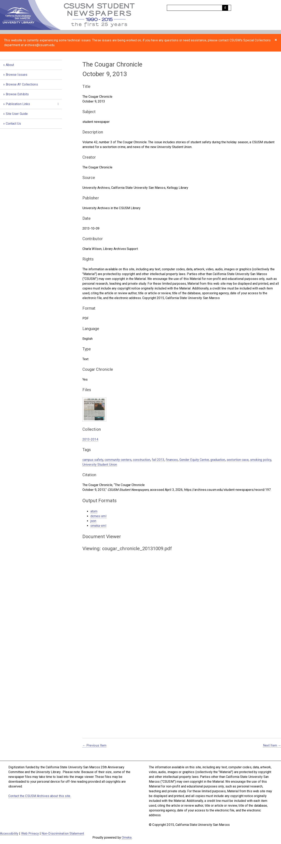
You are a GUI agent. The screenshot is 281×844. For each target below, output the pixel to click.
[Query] (199, 8)
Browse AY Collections (22, 84)
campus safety (92, 460)
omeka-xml (98, 526)
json (93, 521)
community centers (118, 460)
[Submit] (225, 8)
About (10, 65)
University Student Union (99, 464)
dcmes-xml (98, 516)
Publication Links (18, 104)
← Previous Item (94, 745)
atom (93, 511)
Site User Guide (17, 114)
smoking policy (260, 460)
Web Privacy (30, 833)
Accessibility (9, 833)
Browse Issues (16, 75)
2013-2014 (90, 439)
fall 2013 (158, 460)
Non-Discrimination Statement (63, 833)
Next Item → (272, 745)
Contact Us (13, 123)
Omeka (127, 837)
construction (141, 460)
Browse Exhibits (17, 94)
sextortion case (238, 460)
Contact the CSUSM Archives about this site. (39, 796)
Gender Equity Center (194, 460)
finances (172, 460)
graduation (217, 460)
